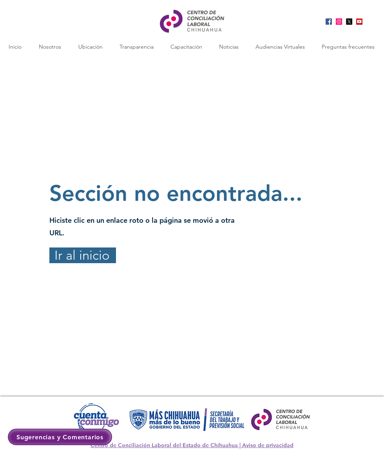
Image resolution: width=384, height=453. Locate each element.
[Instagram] (339, 21)
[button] (90, 47)
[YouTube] (359, 21)
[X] (349, 21)
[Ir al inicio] (82, 255)
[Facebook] (329, 21)
